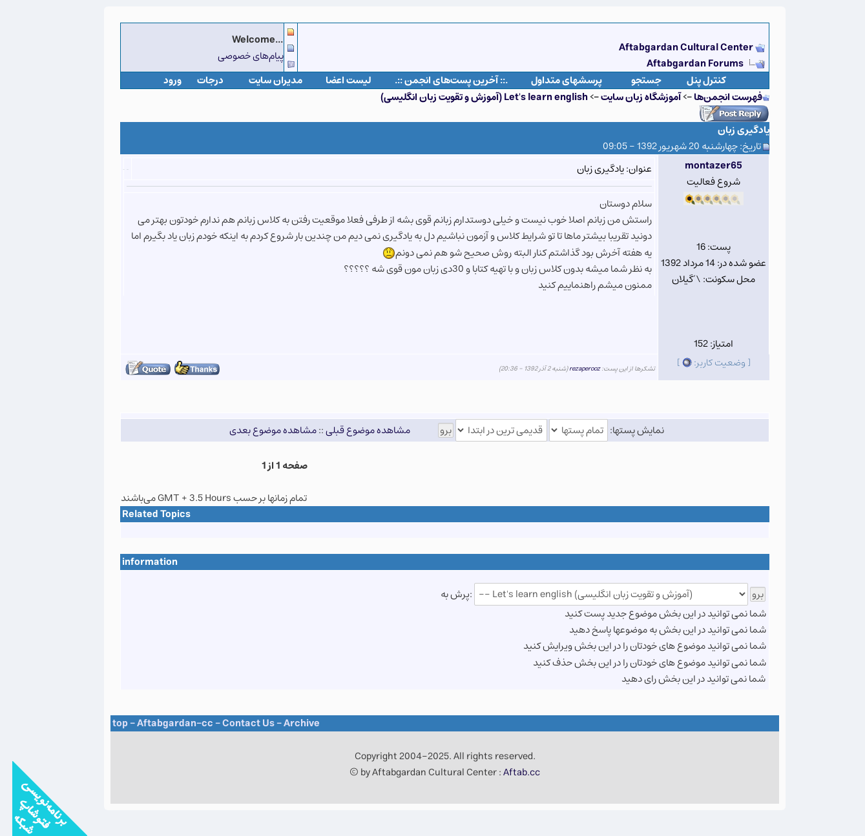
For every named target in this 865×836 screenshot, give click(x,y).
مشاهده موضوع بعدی (260, 430)
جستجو (634, 80)
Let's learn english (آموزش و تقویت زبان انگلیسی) (472, 97)
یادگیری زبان (731, 130)
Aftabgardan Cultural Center (675, 47)
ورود (160, 80)
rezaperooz (572, 368)
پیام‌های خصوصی (238, 56)
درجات (198, 80)
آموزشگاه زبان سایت (629, 97)
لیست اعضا (336, 80)
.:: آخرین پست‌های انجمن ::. (438, 80)
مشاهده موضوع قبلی (355, 430)
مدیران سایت (263, 80)
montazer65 (701, 165)
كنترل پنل (694, 80)
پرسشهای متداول (554, 80)
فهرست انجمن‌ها (716, 97)
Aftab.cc (509, 772)
